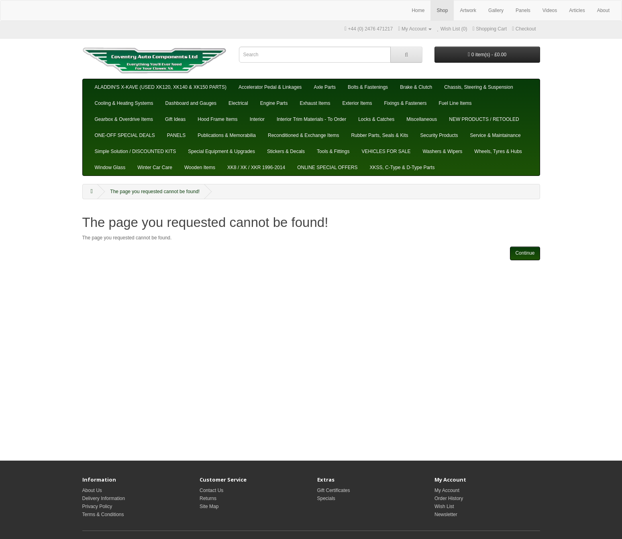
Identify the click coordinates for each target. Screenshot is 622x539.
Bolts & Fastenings (368, 87)
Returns (208, 498)
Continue (524, 253)
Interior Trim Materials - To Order (311, 119)
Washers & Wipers (442, 151)
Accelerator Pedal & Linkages (270, 87)
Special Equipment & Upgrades (221, 151)
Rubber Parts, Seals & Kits (379, 135)
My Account (446, 490)
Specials (326, 498)
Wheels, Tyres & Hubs (498, 151)
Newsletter (445, 514)
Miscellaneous (421, 119)
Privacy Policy (97, 506)
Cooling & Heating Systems (124, 103)
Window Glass (110, 167)
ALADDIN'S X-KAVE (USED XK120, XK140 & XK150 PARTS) (160, 87)
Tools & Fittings (333, 151)
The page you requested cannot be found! (155, 191)
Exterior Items (357, 103)
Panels (523, 10)
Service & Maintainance (495, 135)
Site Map (209, 506)
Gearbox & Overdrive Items (124, 119)
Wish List (444, 506)
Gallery (496, 10)
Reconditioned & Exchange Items (303, 135)
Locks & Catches (376, 119)
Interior (257, 119)
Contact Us (211, 490)
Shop (442, 10)
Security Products (439, 135)
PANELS (176, 135)
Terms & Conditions (103, 514)
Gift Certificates (333, 490)
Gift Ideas (175, 119)
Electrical (238, 103)
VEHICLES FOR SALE (385, 151)
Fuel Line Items (455, 103)
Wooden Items (199, 167)
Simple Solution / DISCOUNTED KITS (135, 151)
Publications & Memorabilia (227, 135)
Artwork (468, 10)
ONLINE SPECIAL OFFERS (327, 167)
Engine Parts (274, 103)
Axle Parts (325, 87)
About (603, 10)
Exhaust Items (315, 103)
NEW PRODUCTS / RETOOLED (484, 119)
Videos (549, 10)
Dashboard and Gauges (190, 103)
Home (418, 10)
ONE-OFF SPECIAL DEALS (125, 135)
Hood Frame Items (217, 119)
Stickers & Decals (286, 151)
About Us (92, 490)
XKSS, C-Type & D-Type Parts (401, 167)
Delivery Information (103, 498)
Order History (448, 498)
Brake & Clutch (416, 87)
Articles (577, 10)
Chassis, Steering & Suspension (478, 87)
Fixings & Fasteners (405, 103)
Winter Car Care (154, 167)
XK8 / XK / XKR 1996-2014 (256, 167)
